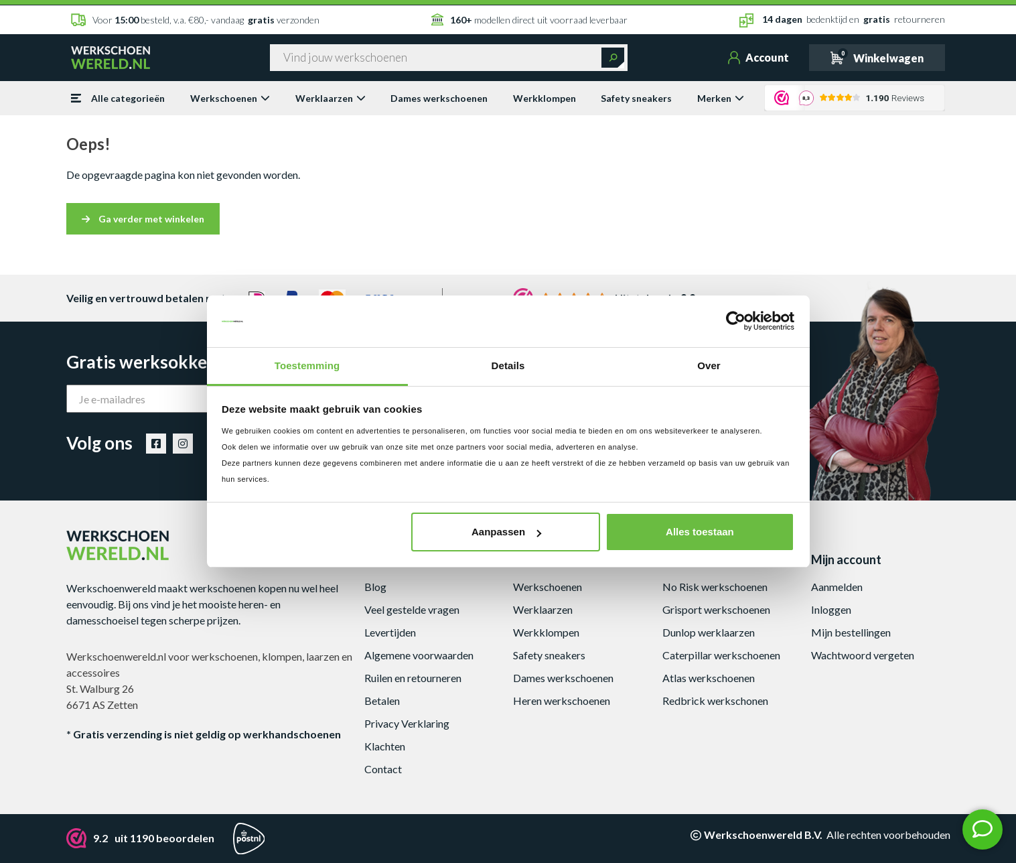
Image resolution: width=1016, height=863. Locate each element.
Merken (720, 98)
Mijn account (846, 559)
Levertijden (390, 632)
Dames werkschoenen (439, 98)
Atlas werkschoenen (708, 677)
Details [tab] (508, 365)
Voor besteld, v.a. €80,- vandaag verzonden (195, 20)
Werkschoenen (230, 98)
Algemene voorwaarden (419, 655)
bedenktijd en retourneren (842, 20)
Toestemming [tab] (307, 365)
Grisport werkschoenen (716, 609)
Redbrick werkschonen (715, 700)
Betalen (382, 700)
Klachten (384, 746)
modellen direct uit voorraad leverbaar (529, 20)
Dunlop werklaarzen (708, 632)
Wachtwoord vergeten (862, 655)
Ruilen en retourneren (412, 677)
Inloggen (831, 609)
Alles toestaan (700, 531)
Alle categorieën (118, 98)
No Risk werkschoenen (715, 586)
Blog (375, 586)
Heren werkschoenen (561, 700)
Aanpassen (506, 531)
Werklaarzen (330, 98)
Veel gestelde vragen (411, 609)
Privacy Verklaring (406, 723)
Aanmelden (837, 586)
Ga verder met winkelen (143, 218)
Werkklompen (544, 98)
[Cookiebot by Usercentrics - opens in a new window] (735, 322)
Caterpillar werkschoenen (721, 655)
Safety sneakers (636, 98)
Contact (383, 768)
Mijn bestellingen (851, 632)
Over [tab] (709, 365)
